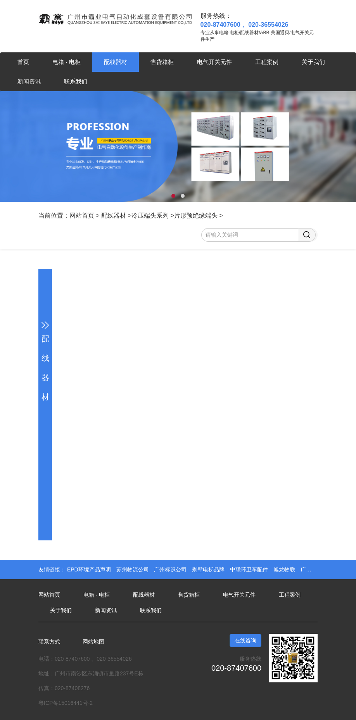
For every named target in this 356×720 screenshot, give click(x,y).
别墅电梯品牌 (209, 569)
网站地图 (93, 642)
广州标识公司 (171, 569)
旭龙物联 (285, 569)
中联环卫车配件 (250, 569)
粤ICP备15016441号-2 (65, 703)
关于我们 (313, 62)
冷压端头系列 (150, 215)
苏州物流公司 (133, 569)
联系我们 (75, 81)
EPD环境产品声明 (89, 569)
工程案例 (266, 62)
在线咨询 (245, 640)
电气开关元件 (214, 62)
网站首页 (81, 215)
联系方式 (49, 642)
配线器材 (115, 62)
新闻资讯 (29, 81)
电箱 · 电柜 (66, 62)
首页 (23, 62)
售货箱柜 (162, 62)
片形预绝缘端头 (196, 215)
